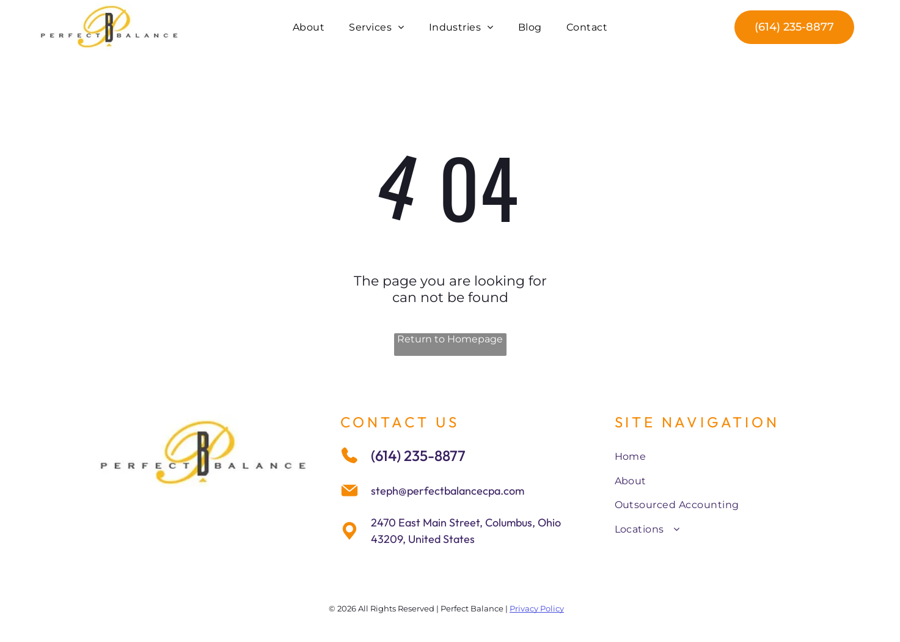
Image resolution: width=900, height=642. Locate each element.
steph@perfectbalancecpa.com (447, 491)
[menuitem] (308, 26)
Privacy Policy (537, 608)
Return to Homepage (450, 339)
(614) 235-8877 (418, 455)
